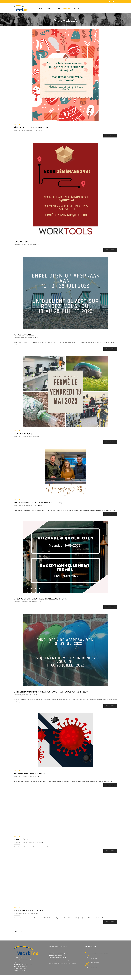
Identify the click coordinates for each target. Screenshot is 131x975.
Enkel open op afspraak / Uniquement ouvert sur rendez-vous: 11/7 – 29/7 (51, 692)
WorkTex (40, 130)
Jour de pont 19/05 (23, 433)
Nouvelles (66, 8)
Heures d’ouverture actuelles (29, 773)
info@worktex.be (22, 966)
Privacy (16, 970)
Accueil (40, 8)
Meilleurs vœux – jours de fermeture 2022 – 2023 (38, 502)
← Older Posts (18, 932)
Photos (57, 8)
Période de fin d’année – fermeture (31, 127)
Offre (48, 8)
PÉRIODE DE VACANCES (24, 335)
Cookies (22, 970)
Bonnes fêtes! (21, 839)
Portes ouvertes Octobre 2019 (29, 910)
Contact (77, 8)
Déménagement (21, 242)
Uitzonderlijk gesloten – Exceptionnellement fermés (41, 599)
